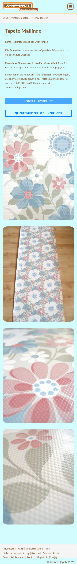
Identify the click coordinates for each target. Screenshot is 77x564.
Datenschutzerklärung (16, 553)
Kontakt (36, 553)
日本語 (53, 557)
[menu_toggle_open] (70, 6)
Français (20, 557)
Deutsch (8, 557)
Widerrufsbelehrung (38, 548)
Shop (5, 17)
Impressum (9, 548)
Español (42, 557)
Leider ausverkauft (38, 101)
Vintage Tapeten (20, 17)
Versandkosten (52, 553)
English (31, 557)
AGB (21, 548)
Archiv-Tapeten (40, 17)
